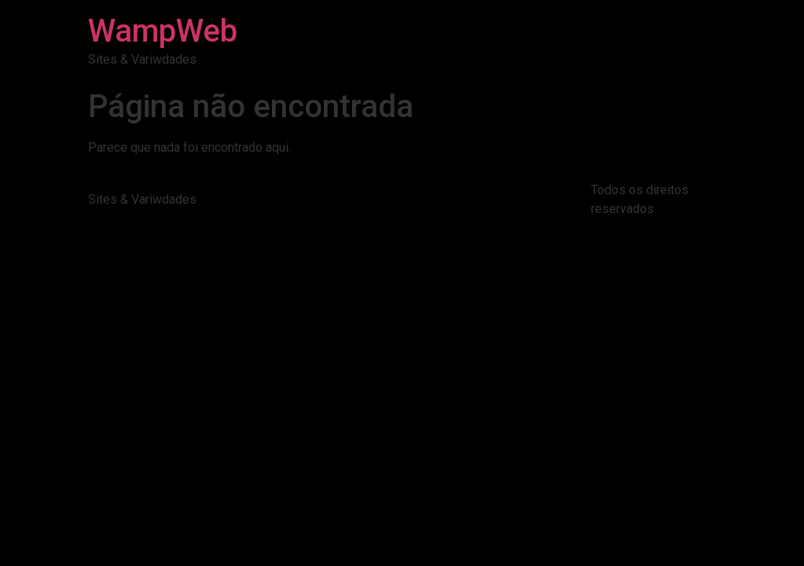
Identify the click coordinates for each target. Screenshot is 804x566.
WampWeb (162, 31)
